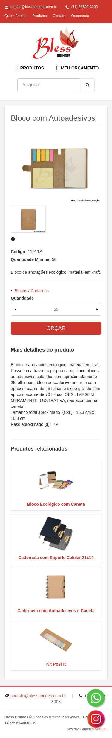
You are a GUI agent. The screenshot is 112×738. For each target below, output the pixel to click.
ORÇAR (56, 328)
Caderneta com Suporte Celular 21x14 (55, 557)
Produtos (39, 16)
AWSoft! (101, 729)
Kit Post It (56, 664)
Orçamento (80, 16)
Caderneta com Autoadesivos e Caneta (56, 610)
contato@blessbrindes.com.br (33, 7)
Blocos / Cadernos (32, 290)
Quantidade (22, 298)
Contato (59, 16)
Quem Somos (15, 16)
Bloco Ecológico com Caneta (56, 504)
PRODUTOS (30, 68)
